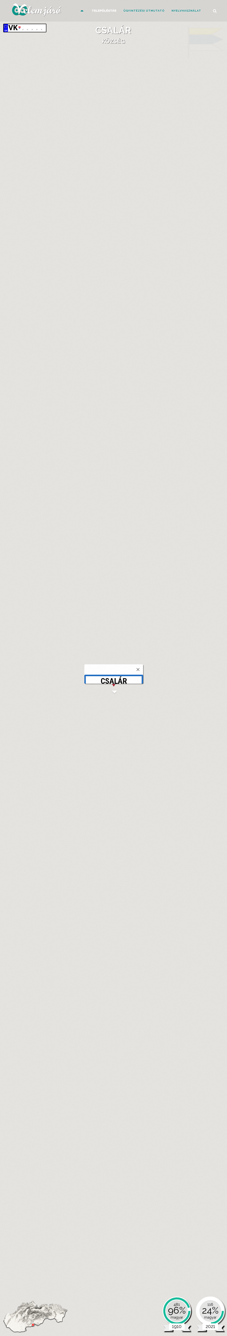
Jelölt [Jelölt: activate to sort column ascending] (99, 993)
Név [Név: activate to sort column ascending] (97, 1080)
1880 (31, 681)
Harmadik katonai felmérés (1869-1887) (82, 283)
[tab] (31, 164)
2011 (189, 681)
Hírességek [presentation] (121, 164)
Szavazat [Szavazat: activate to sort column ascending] (125, 993)
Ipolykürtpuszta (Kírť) (84, 231)
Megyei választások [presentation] (107, 843)
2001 (177, 681)
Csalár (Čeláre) (59, 231)
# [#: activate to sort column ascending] (89, 993)
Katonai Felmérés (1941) (70, 317)
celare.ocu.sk (39, 435)
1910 (67, 681)
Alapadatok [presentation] (32, 164)
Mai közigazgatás (48, 715)
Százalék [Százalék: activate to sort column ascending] (143, 993)
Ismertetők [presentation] (63, 164)
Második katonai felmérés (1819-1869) (81, 278)
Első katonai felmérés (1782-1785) (78, 274)
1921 (80, 681)
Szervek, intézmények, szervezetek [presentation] (92, 400)
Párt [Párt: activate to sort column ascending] (156, 993)
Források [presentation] (92, 164)
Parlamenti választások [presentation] (162, 843)
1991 (165, 681)
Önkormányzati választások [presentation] (47, 843)
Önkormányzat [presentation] (32, 400)
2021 (202, 681)
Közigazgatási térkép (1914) (74, 313)
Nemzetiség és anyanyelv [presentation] (41, 587)
